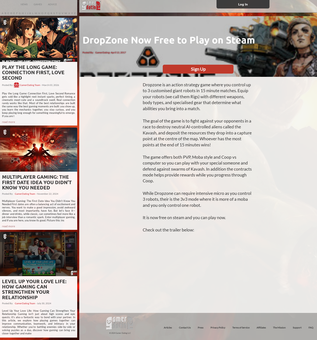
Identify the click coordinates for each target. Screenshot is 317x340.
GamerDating (102, 52)
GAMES (38, 4)
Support (297, 327)
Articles (168, 327)
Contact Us (185, 327)
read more (8, 122)
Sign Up (198, 69)
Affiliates (261, 327)
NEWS (24, 4)
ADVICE (52, 4)
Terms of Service (240, 327)
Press (200, 327)
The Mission (279, 327)
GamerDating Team (30, 85)
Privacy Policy (217, 327)
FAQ (311, 327)
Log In (243, 4)
